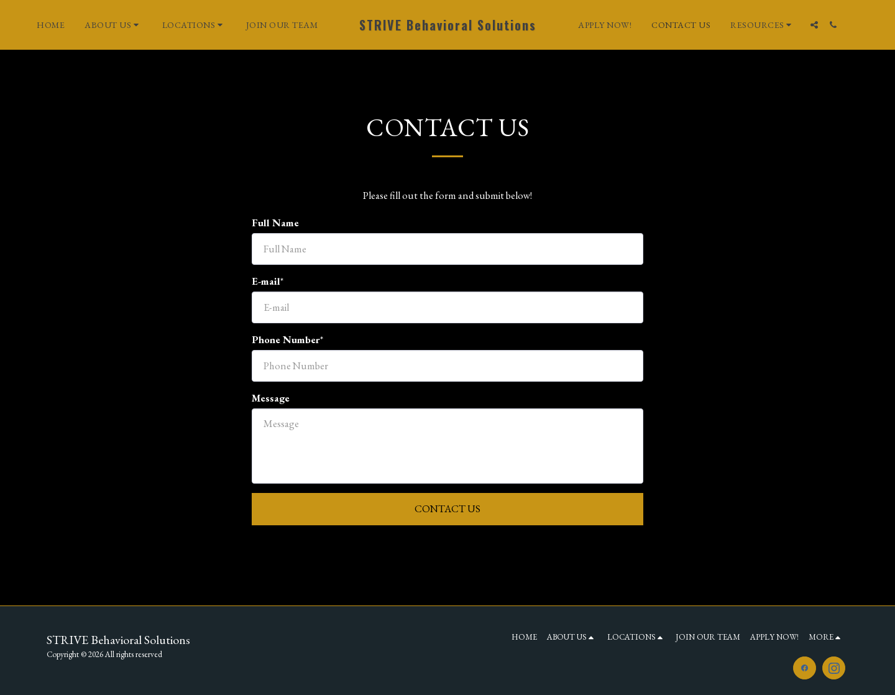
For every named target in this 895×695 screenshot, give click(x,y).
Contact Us (447, 508)
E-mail (266, 281)
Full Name (275, 222)
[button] (114, 25)
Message (271, 398)
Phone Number (286, 339)
